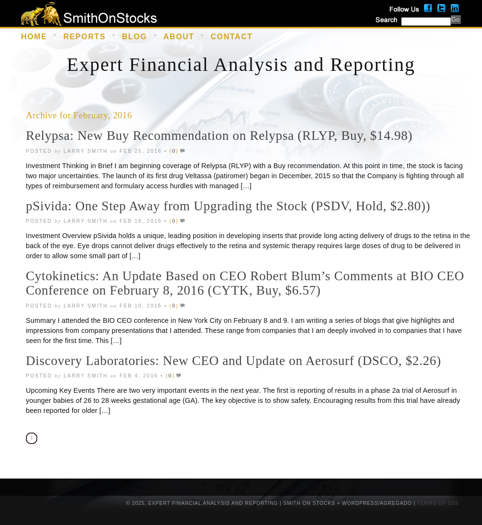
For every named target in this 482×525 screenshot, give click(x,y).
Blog (134, 37)
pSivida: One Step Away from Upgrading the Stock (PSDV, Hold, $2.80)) (228, 206)
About (179, 37)
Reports (84, 37)
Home (34, 37)
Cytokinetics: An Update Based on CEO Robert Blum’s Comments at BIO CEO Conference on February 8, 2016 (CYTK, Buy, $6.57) (245, 283)
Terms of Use (438, 503)
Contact (231, 37)
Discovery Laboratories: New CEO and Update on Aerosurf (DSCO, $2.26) (233, 361)
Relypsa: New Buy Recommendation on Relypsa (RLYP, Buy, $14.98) (219, 135)
